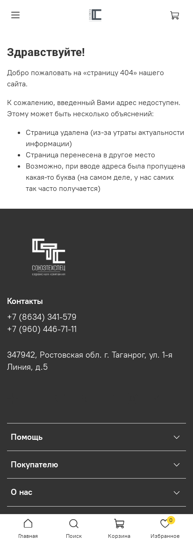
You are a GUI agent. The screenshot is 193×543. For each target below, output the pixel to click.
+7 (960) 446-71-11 (42, 329)
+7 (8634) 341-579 (42, 317)
